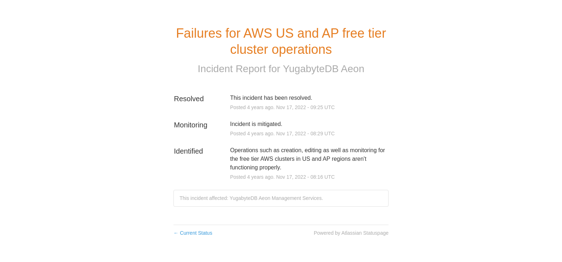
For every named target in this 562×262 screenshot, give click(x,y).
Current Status (192, 233)
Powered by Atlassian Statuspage (351, 233)
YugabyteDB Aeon (323, 68)
